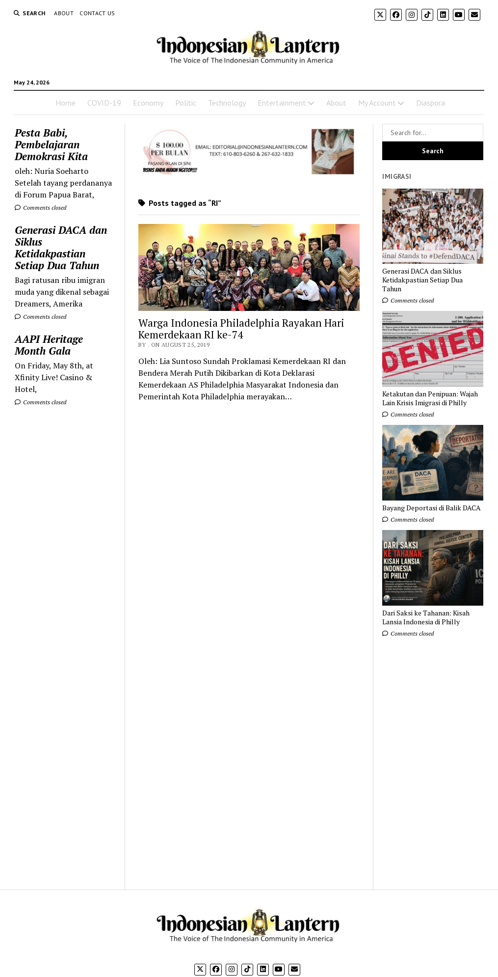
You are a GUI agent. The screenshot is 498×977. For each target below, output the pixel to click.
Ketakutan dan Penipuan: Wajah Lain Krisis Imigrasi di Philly (430, 398)
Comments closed (40, 207)
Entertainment (282, 103)
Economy (148, 103)
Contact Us (97, 13)
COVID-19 (104, 103)
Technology (227, 103)
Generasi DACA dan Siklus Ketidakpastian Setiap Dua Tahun (61, 247)
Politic (185, 103)
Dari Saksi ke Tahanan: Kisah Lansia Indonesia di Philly (426, 617)
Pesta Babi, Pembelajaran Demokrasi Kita (51, 144)
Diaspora (430, 103)
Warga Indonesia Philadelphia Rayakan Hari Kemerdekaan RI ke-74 (241, 328)
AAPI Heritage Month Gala (49, 345)
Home (65, 103)
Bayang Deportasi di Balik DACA (431, 507)
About (64, 13)
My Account (377, 103)
